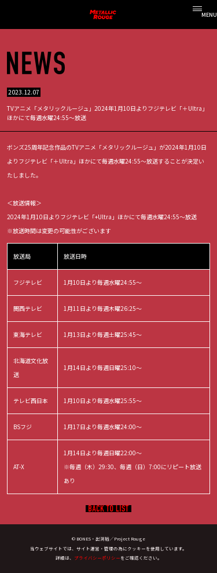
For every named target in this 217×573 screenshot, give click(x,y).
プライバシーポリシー (97, 557)
